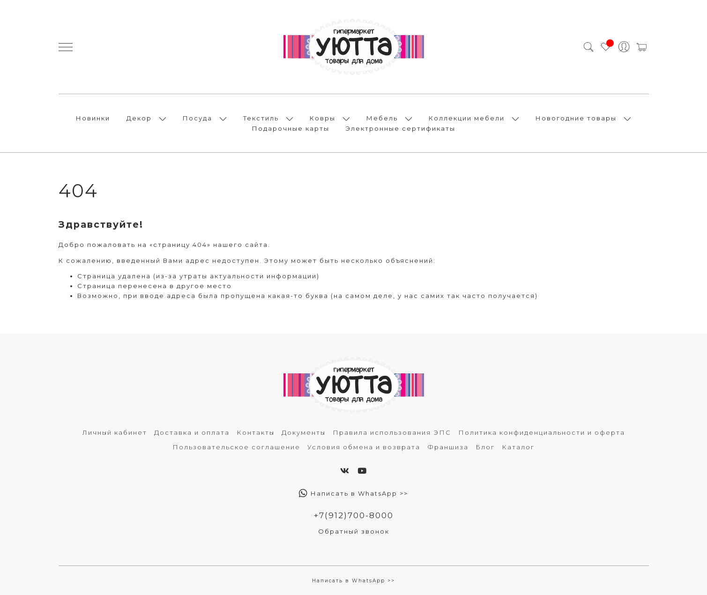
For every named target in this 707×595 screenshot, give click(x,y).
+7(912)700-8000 (353, 515)
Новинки (93, 118)
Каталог (518, 447)
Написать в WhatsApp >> (353, 493)
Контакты (256, 432)
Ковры (322, 118)
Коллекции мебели (467, 118)
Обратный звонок (353, 531)
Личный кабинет (114, 432)
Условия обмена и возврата (363, 447)
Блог (485, 447)
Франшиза (448, 447)
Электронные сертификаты (400, 128)
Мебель (382, 118)
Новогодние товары (576, 118)
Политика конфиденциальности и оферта (541, 432)
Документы (304, 432)
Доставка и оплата (192, 432)
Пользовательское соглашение (236, 447)
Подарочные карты (290, 128)
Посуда (197, 118)
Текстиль (261, 118)
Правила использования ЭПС (392, 432)
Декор (139, 118)
